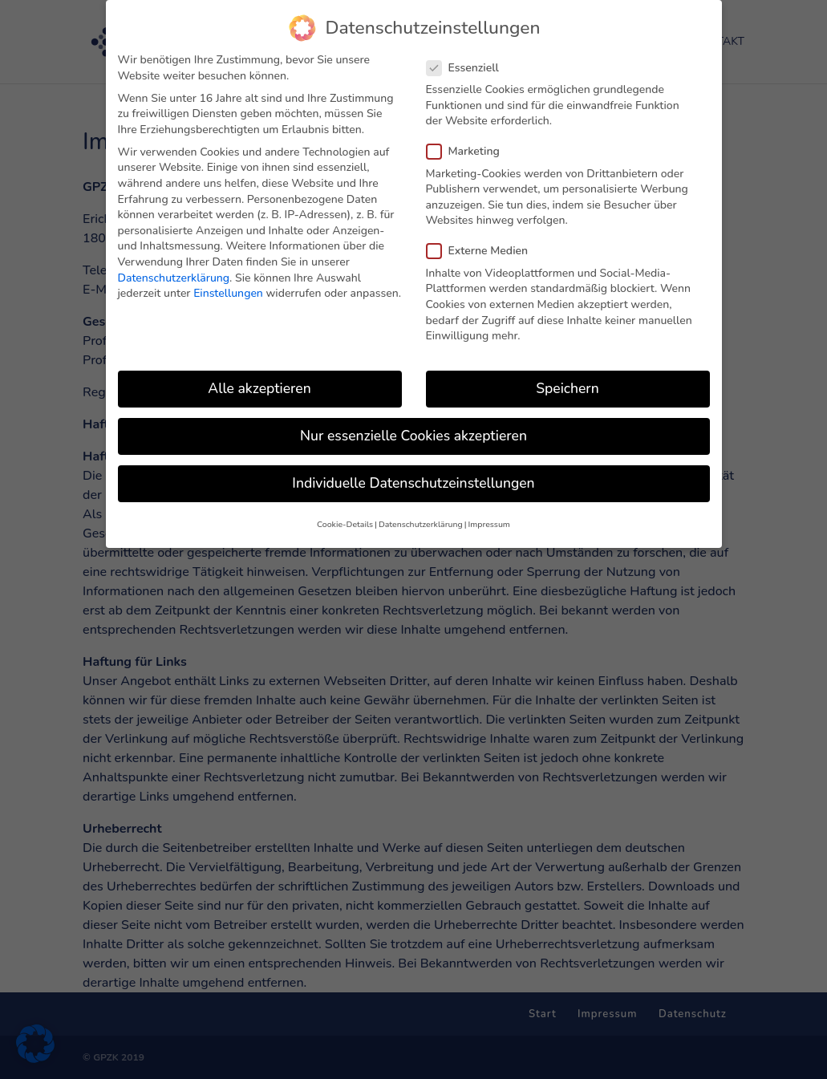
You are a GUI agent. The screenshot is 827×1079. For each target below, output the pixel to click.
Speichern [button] (567, 379)
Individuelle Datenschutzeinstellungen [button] (413, 474)
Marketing (469, 142)
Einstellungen (228, 284)
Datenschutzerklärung (174, 268)
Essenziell (469, 58)
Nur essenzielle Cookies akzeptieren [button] (413, 426)
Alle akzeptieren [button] (259, 379)
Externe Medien (484, 241)
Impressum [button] (488, 515)
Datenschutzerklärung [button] (421, 515)
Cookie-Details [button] (345, 515)
